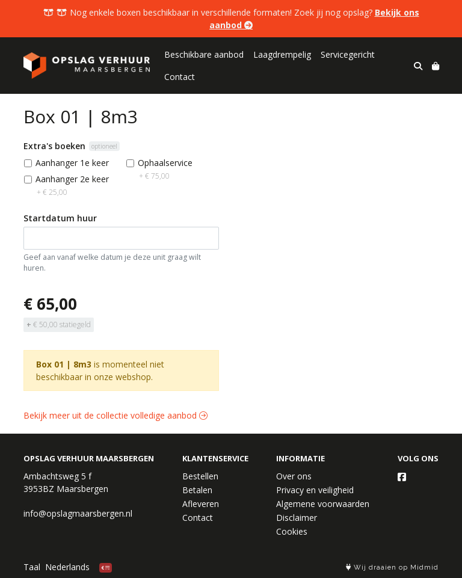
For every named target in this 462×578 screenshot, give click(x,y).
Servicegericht (348, 54)
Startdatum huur (60, 218)
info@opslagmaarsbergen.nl (77, 513)
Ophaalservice (165, 169)
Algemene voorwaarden (322, 503)
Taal (31, 567)
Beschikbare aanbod (204, 54)
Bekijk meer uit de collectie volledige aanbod (115, 415)
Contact (179, 76)
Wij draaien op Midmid (392, 567)
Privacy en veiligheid (315, 490)
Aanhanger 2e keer (72, 185)
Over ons (294, 476)
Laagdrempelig (282, 54)
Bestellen (200, 476)
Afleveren (200, 503)
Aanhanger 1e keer (72, 162)
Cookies (291, 531)
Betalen (197, 490)
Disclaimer (296, 517)
